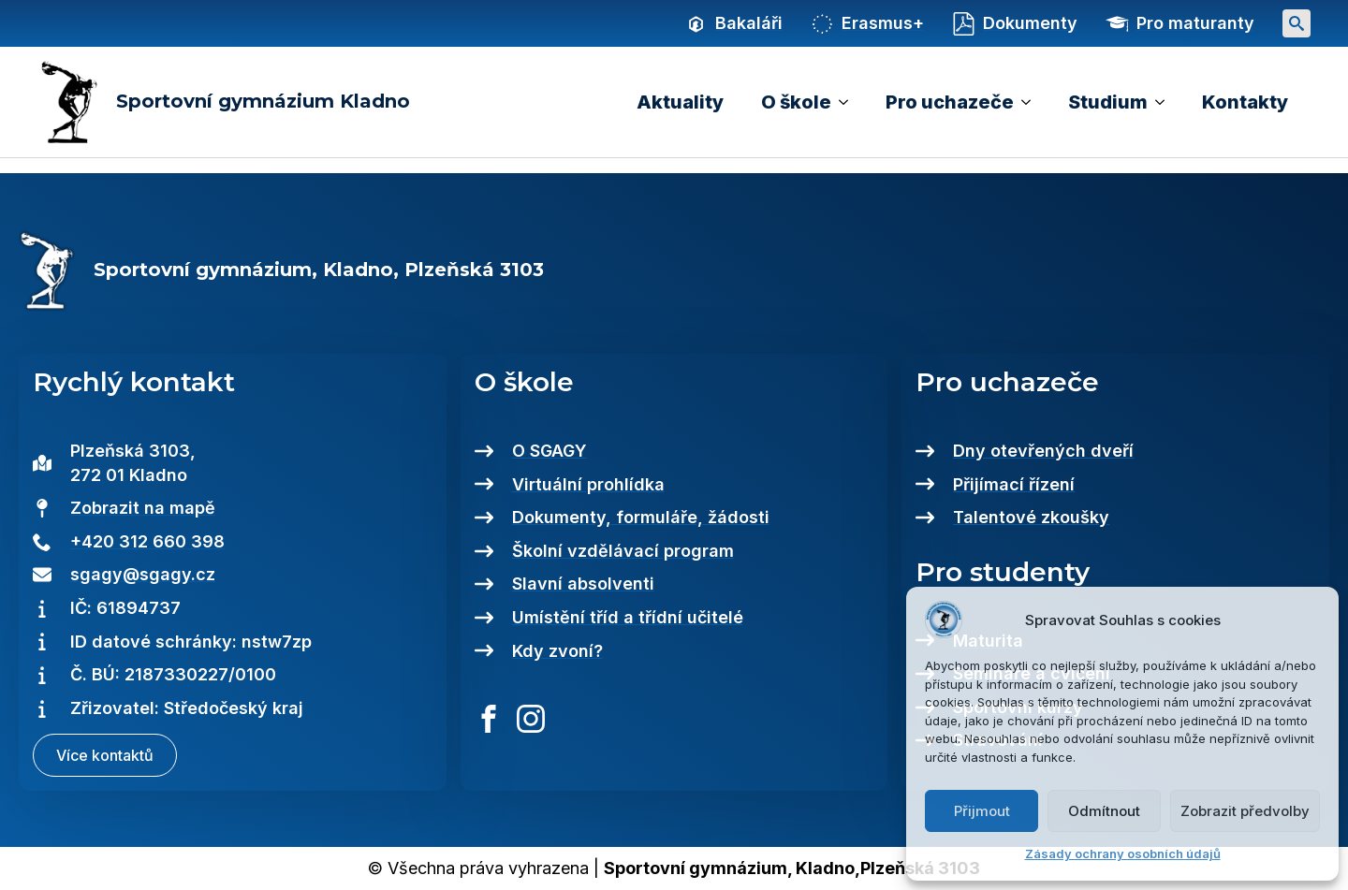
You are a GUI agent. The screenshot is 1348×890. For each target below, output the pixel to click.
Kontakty (1245, 102)
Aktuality (680, 102)
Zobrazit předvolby (1245, 811)
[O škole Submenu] (849, 102)
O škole (796, 102)
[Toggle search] (1296, 23)
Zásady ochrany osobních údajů (1123, 853)
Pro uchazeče (950, 102)
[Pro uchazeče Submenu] (1031, 102)
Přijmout (982, 811)
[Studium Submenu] (1165, 102)
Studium (1108, 102)
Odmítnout (1104, 811)
